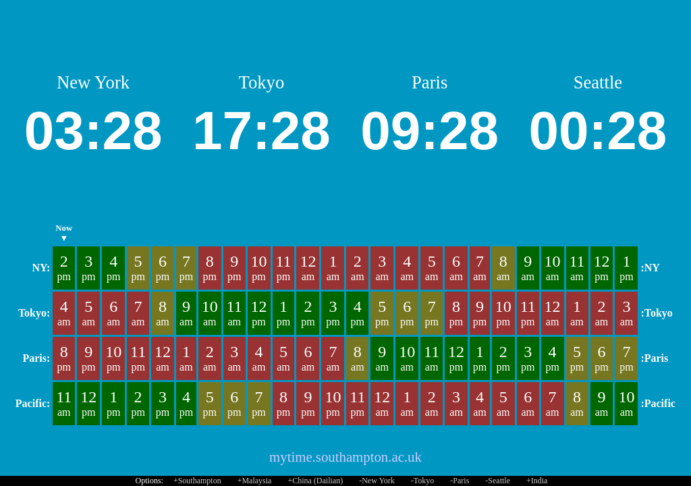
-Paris (459, 480)
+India (536, 480)
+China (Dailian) (315, 480)
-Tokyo (423, 480)
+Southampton (197, 480)
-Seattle (497, 480)
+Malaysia (255, 480)
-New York (377, 480)
